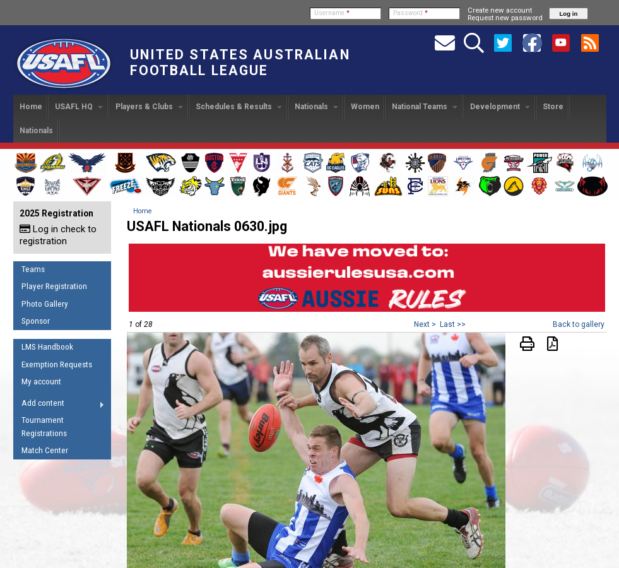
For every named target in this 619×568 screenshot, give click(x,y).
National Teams (424, 106)
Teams (33, 269)
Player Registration (54, 286)
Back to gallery (578, 324)
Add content (59, 405)
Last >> (453, 324)
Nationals (316, 106)
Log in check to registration (58, 235)
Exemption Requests (56, 364)
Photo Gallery (44, 304)
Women (365, 106)
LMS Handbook (47, 347)
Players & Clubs (149, 106)
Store (553, 106)
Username (332, 12)
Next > (425, 324)
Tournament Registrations (44, 426)
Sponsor (35, 321)
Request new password (505, 17)
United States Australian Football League (240, 62)
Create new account (500, 10)
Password (410, 12)
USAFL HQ (79, 106)
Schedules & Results (239, 106)
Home (31, 106)
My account (41, 381)
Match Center (44, 450)
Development (500, 106)
